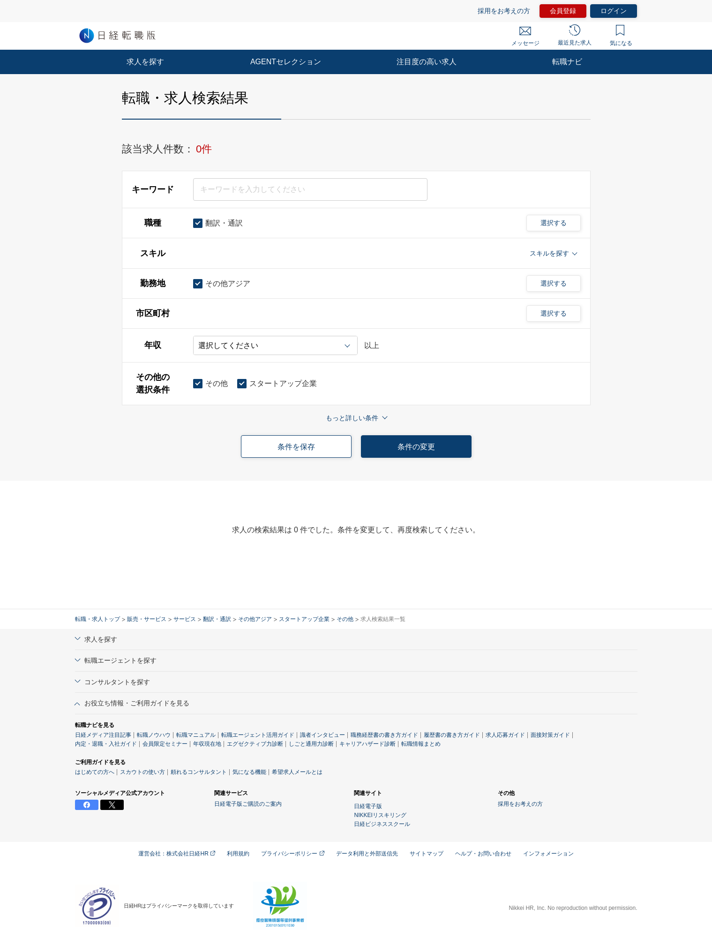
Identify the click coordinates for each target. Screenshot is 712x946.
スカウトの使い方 (142, 772)
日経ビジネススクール (382, 824)
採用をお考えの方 (504, 11)
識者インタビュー (322, 735)
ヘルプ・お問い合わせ (483, 853)
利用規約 (238, 853)
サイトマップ (426, 853)
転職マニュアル (196, 735)
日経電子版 (368, 806)
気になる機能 (249, 772)
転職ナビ (567, 62)
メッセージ (525, 36)
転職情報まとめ (421, 744)
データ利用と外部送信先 (367, 853)
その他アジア (255, 619)
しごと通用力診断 (311, 744)
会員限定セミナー (164, 744)
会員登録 (563, 11)
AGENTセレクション (285, 62)
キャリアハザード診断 (367, 744)
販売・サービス (146, 619)
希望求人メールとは (297, 772)
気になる (621, 35)
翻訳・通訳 (217, 619)
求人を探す (145, 62)
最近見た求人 (575, 35)
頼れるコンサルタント (199, 772)
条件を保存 (296, 447)
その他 (345, 619)
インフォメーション (548, 853)
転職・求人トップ (97, 619)
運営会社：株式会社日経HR (176, 853)
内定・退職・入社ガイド (106, 744)
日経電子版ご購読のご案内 (248, 804)
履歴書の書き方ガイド (452, 735)
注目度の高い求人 (427, 62)
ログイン (613, 11)
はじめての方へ (94, 772)
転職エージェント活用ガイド (257, 735)
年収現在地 (207, 744)
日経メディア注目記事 (103, 735)
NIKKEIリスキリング (380, 815)
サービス (184, 619)
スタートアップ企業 (304, 619)
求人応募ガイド (505, 735)
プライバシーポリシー (292, 853)
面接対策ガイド (550, 735)
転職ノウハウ (154, 735)
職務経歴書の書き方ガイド (384, 735)
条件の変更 (416, 447)
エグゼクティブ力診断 (255, 744)
